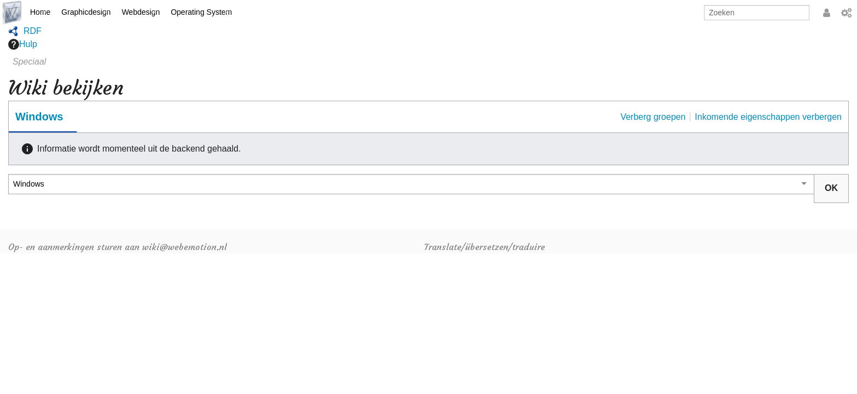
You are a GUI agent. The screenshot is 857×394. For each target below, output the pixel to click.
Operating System (201, 12)
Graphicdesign (85, 12)
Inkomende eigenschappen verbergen (768, 116)
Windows (39, 117)
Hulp (22, 44)
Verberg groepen (652, 116)
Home (40, 12)
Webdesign (141, 12)
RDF (33, 31)
